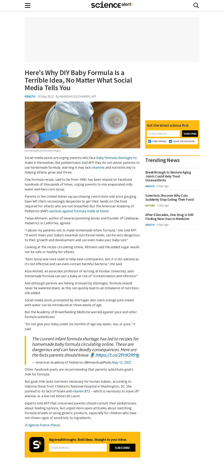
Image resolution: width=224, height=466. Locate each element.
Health (30, 96)
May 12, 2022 (121, 362)
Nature (150, 205)
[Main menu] (28, 5)
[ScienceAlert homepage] (112, 5)
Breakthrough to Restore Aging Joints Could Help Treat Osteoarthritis (168, 176)
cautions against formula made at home (78, 211)
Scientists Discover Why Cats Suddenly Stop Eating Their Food (169, 197)
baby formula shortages (114, 158)
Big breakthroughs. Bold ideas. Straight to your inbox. (88, 440)
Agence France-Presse (44, 425)
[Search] (196, 5)
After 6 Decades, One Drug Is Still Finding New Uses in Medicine (169, 217)
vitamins (98, 167)
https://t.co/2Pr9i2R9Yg (117, 355)
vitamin (78, 391)
